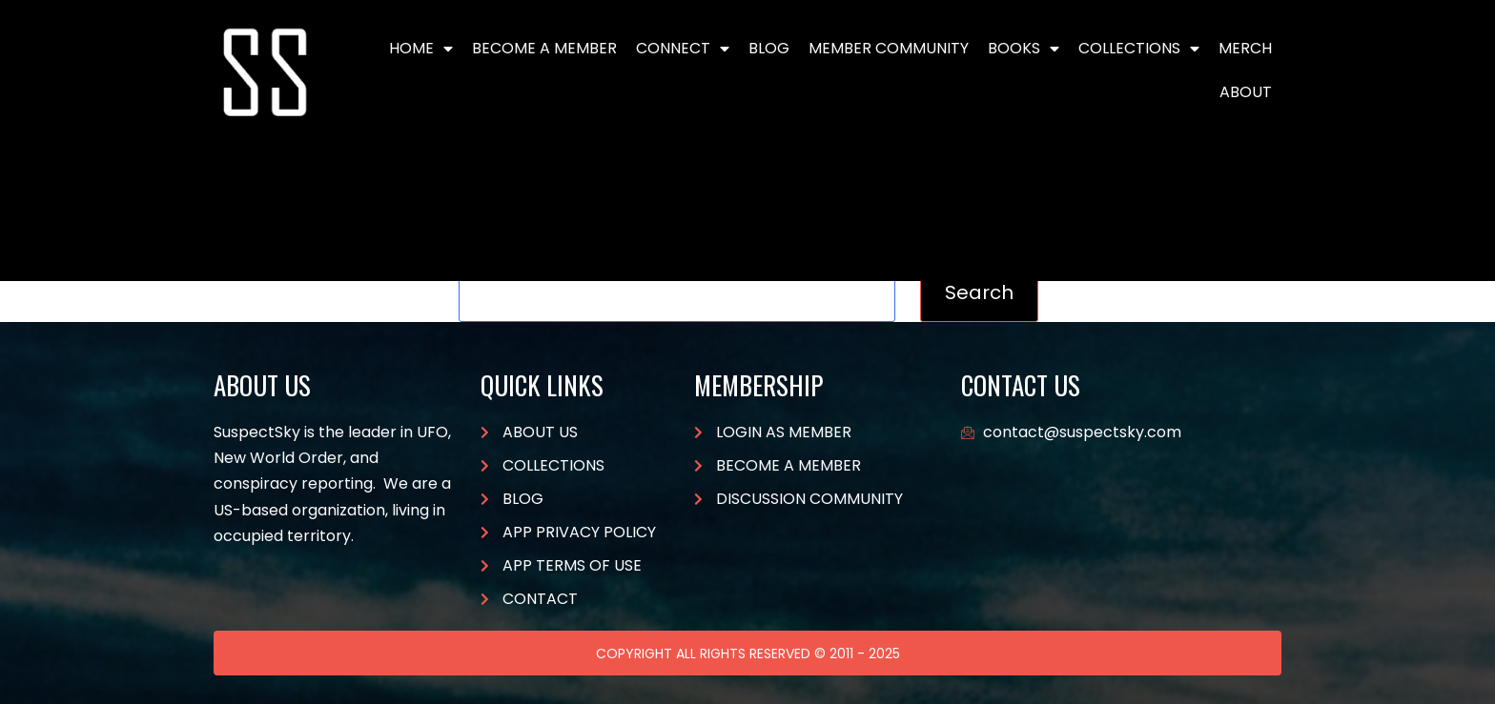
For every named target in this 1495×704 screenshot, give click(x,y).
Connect (682, 48)
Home (421, 48)
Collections (1138, 48)
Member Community (889, 48)
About (1245, 92)
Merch (1245, 48)
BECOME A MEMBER (544, 48)
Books (1023, 48)
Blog (768, 48)
